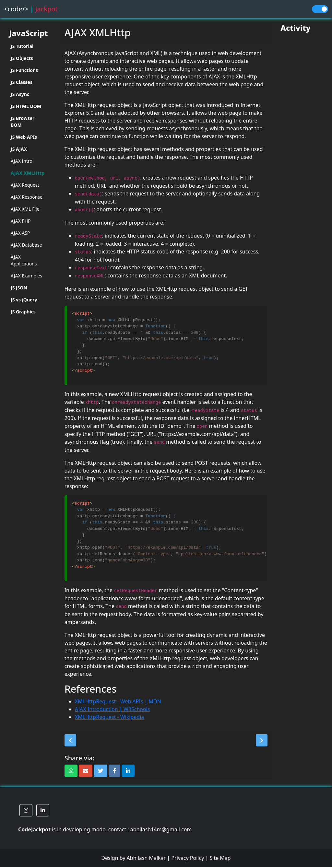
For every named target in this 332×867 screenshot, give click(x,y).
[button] (70, 740)
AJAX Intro (21, 161)
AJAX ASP (20, 233)
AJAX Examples (26, 276)
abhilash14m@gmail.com (161, 829)
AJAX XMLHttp (27, 173)
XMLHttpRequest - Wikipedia (109, 717)
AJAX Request (25, 185)
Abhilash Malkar (146, 857)
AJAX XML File (25, 209)
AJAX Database (26, 245)
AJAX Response (26, 197)
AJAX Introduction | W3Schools (112, 709)
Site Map (220, 857)
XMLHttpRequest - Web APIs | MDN (118, 701)
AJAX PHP (21, 221)
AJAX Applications (24, 260)
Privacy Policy (187, 857)
